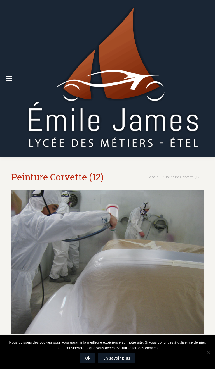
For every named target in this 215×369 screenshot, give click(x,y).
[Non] (208, 352)
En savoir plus (116, 358)
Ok (87, 358)
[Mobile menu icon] (9, 78)
